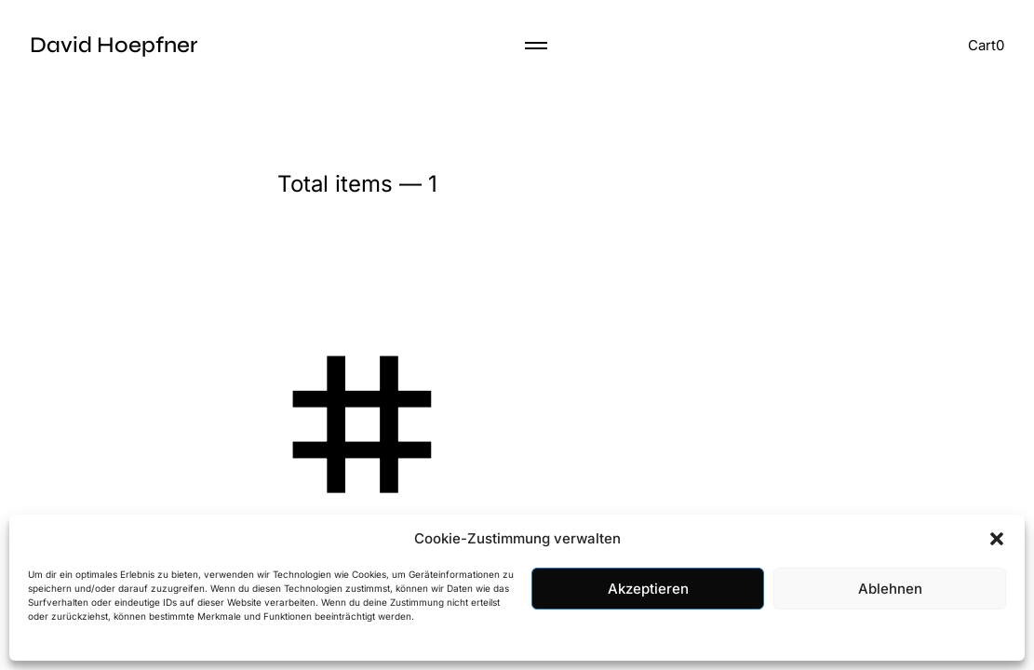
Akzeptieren (648, 588)
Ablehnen (890, 588)
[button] (996, 538)
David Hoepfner (113, 45)
